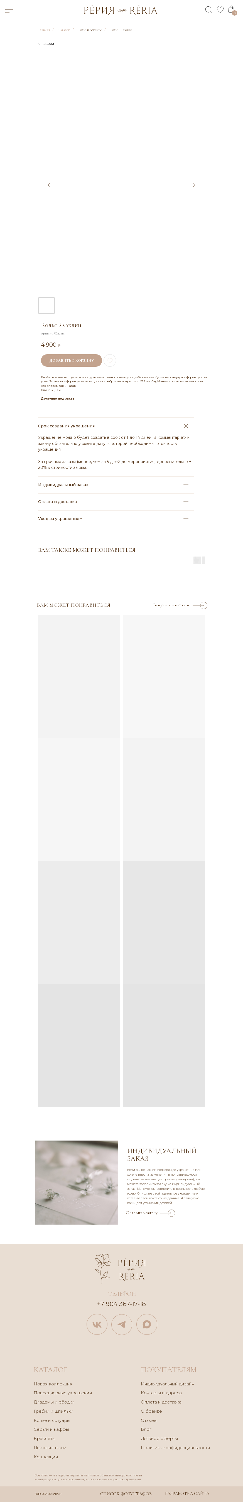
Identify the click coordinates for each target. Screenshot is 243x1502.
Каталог (63, 30)
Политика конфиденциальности (175, 1447)
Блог (146, 1429)
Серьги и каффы (51, 1429)
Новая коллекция (53, 1384)
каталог (51, 1369)
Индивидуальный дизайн (167, 1384)
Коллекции (46, 1456)
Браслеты (44, 1438)
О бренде (151, 1411)
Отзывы (149, 1420)
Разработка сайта (187, 1493)
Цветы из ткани (50, 1447)
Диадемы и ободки (54, 1402)
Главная (44, 30)
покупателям (169, 1369)
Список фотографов (126, 1494)
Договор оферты (159, 1438)
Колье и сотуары (89, 30)
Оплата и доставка (161, 1402)
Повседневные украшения (63, 1392)
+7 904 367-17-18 (121, 1304)
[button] (150, 1211)
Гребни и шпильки (53, 1411)
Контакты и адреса (161, 1392)
